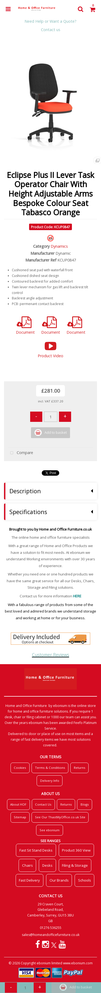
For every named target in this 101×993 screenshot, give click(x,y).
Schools (84, 880)
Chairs (27, 865)
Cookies (20, 768)
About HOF (18, 804)
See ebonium (50, 830)
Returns (79, 768)
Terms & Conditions (50, 768)
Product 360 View (76, 850)
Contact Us (43, 804)
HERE (77, 596)
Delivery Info (49, 781)
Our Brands (59, 880)
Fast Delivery (29, 880)
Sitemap (20, 817)
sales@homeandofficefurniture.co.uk (50, 934)
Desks (47, 865)
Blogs (85, 804)
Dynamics (59, 246)
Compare (20, 453)
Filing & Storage (75, 865)
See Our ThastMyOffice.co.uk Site (60, 817)
